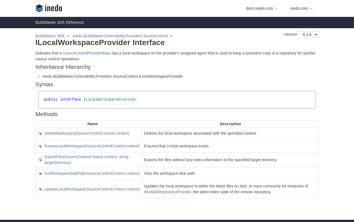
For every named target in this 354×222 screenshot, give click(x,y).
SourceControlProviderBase (87, 53)
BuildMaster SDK (50, 36)
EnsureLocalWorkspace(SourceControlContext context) (92, 146)
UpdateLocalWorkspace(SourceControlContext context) (92, 189)
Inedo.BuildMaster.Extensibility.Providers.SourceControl (120, 36)
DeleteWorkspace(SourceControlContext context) (87, 133)
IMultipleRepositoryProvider (167, 192)
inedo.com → (301, 8)
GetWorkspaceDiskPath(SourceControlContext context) (92, 173)
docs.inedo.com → (262, 8)
